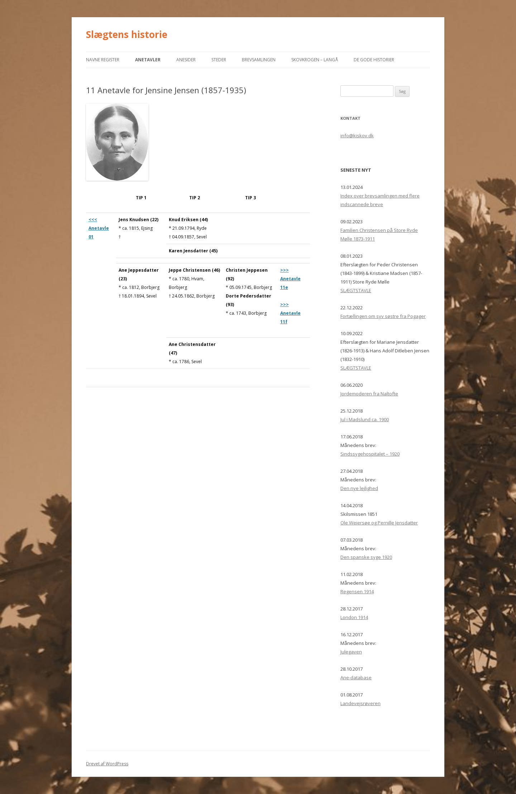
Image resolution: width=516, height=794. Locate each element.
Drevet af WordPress (107, 764)
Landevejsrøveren (360, 703)
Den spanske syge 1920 (366, 557)
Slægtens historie (126, 34)
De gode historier (374, 60)
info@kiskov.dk (357, 135)
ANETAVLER (148, 60)
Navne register (102, 60)
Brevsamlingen (259, 60)
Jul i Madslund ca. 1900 (364, 419)
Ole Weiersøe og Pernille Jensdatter (379, 522)
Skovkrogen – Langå (314, 60)
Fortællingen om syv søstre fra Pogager (383, 316)
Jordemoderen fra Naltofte (369, 393)
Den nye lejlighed (359, 488)
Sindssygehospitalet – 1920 (370, 454)
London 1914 (354, 617)
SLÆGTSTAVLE (355, 290)
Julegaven (351, 651)
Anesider (186, 60)
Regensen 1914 (357, 591)
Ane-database (356, 677)
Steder (218, 60)
